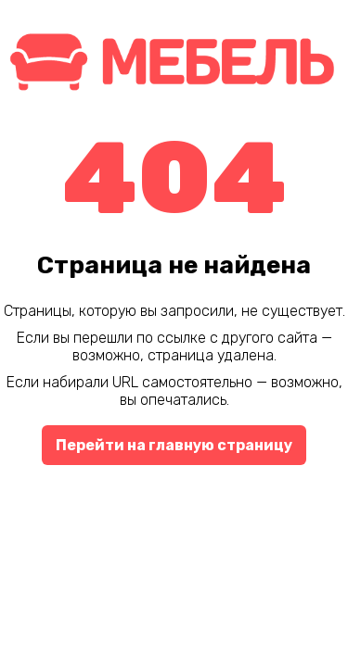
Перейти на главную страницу (174, 445)
